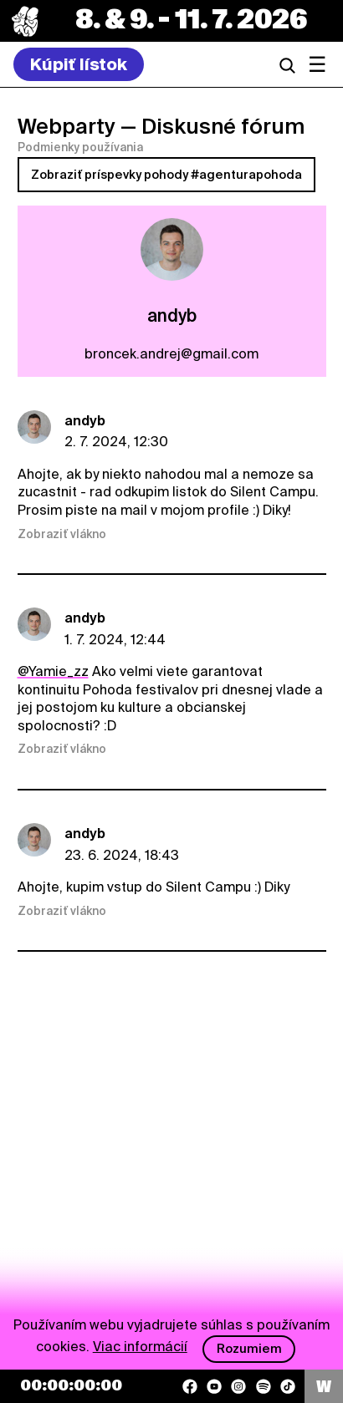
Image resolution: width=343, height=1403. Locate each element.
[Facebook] (189, 1386)
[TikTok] (287, 1386)
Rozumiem (249, 1348)
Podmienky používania (80, 147)
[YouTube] (214, 1386)
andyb (84, 421)
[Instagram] (238, 1386)
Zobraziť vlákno (62, 534)
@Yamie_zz (53, 671)
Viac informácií (140, 1347)
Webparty (66, 126)
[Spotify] (263, 1386)
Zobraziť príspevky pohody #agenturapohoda (166, 174)
